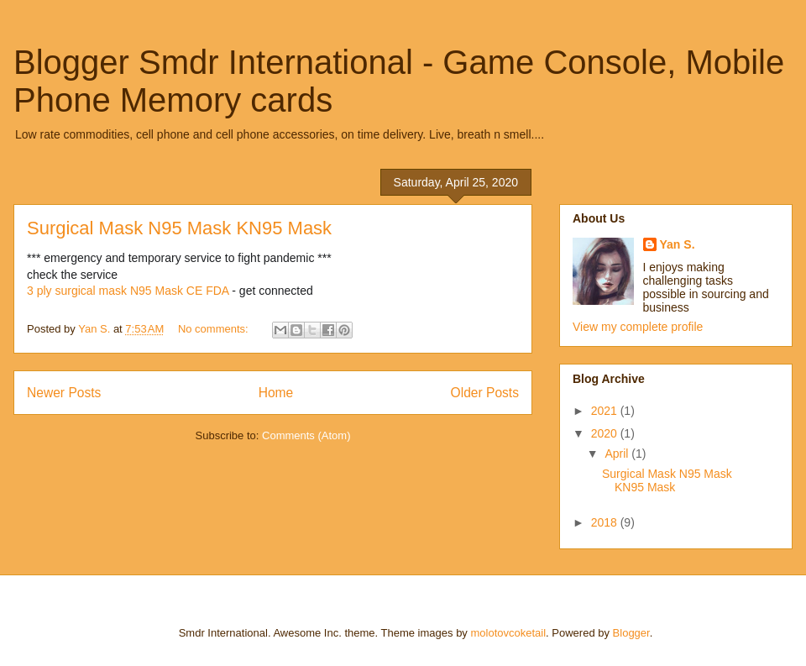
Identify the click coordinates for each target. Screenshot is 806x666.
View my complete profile (638, 326)
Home (276, 392)
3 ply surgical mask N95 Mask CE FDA (127, 290)
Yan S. (677, 244)
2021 (605, 410)
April (617, 453)
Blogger (631, 633)
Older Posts (485, 392)
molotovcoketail (508, 633)
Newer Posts (64, 392)
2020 (605, 433)
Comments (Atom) (306, 435)
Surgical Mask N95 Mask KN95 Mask (179, 228)
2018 (605, 522)
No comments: (214, 329)
